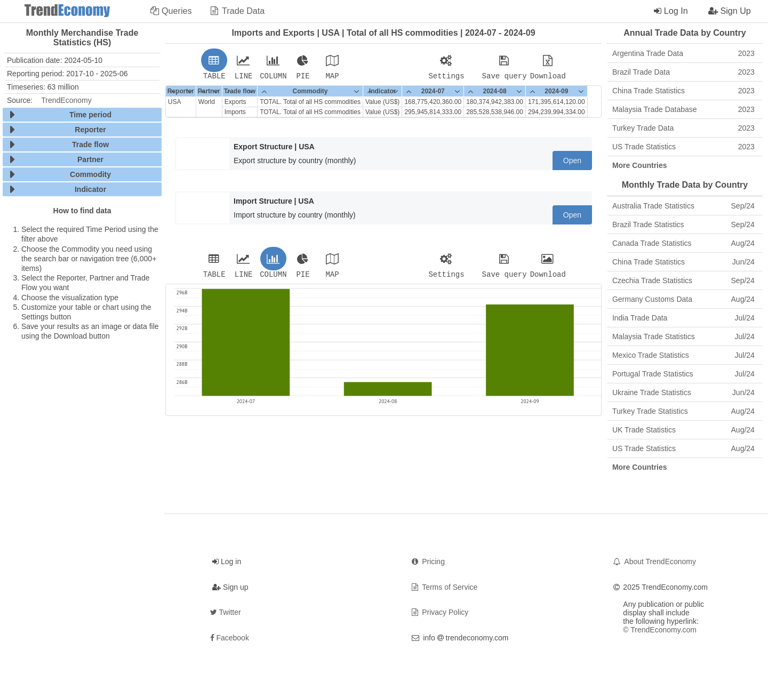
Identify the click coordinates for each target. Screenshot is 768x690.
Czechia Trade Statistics (683, 280)
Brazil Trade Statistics (683, 224)
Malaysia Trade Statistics (683, 336)
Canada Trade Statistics (683, 243)
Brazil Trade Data (683, 72)
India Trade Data (683, 318)
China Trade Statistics (683, 90)
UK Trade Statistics (683, 430)
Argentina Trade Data (683, 53)
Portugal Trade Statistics (683, 374)
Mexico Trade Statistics (683, 355)
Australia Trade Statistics (683, 206)
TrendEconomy (66, 100)
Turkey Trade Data (683, 128)
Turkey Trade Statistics (683, 411)
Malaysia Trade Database (683, 109)
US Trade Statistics (683, 146)
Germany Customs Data (683, 299)
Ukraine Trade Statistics (683, 392)
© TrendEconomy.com (660, 629)
